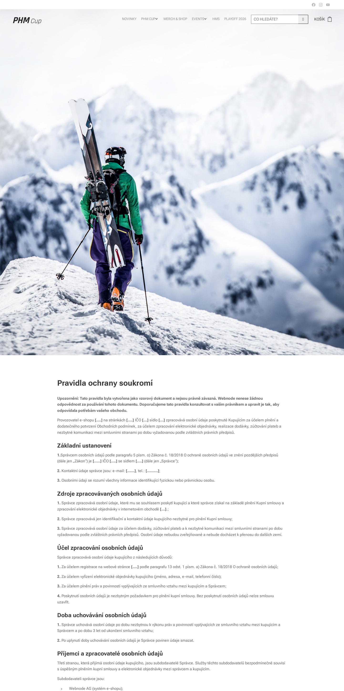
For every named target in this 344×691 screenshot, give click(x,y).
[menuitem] (216, 19)
